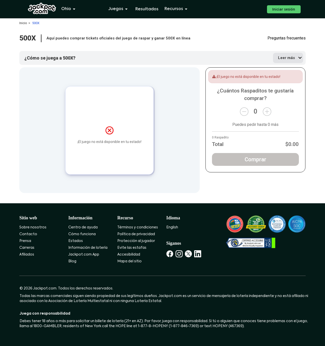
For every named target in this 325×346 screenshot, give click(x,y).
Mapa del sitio (129, 261)
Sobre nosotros (32, 227)
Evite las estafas (131, 248)
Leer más (286, 58)
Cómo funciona (82, 234)
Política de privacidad (136, 234)
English (172, 227)
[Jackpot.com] (42, 9)
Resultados (146, 9)
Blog (72, 261)
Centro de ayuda (83, 227)
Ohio (69, 9)
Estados (75, 241)
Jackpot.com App (83, 254)
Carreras (26, 248)
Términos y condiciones (137, 227)
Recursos (177, 9)
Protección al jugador (136, 241)
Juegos (118, 9)
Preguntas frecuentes (286, 38)
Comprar (255, 159)
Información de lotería (87, 248)
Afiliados (26, 254)
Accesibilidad (128, 254)
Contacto (28, 234)
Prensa (25, 241)
